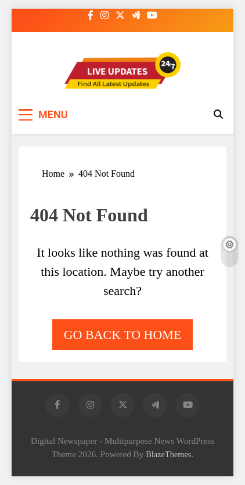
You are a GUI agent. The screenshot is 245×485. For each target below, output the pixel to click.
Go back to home (123, 334)
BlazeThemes (168, 454)
